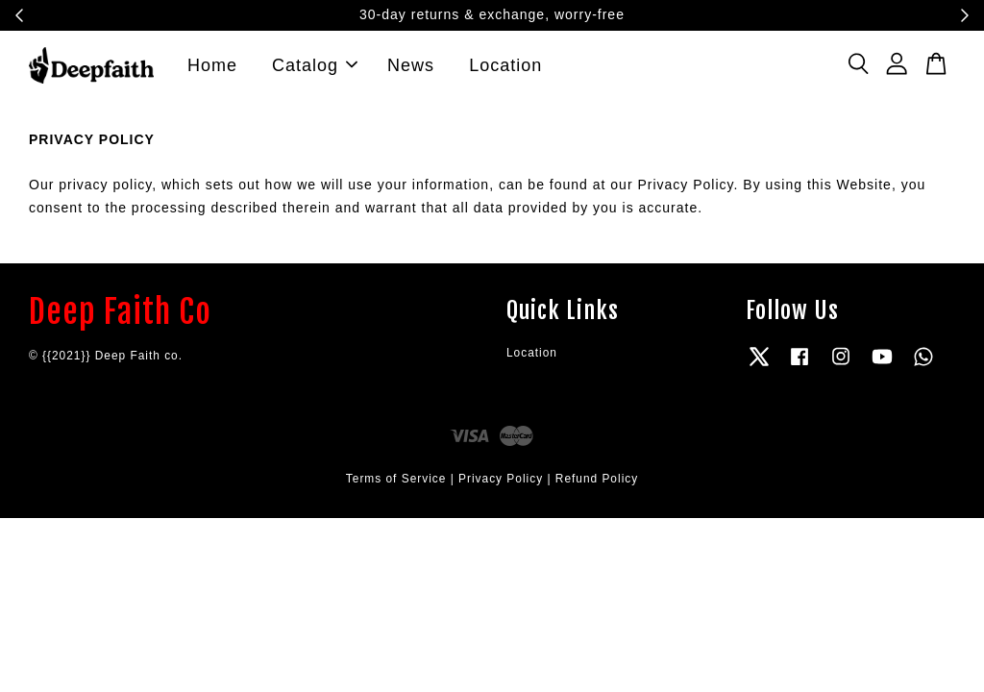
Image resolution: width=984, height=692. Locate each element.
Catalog (314, 69)
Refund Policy (596, 487)
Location (505, 69)
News (410, 69)
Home (212, 69)
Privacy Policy (500, 487)
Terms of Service (396, 487)
